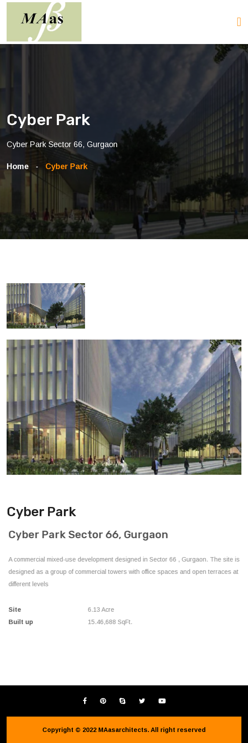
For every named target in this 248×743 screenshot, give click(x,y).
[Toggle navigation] (239, 21)
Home (20, 166)
